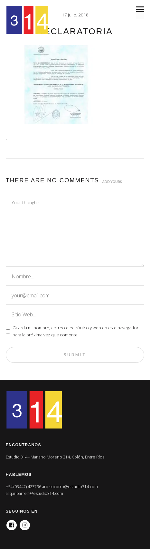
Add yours (112, 182)
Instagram (25, 523)
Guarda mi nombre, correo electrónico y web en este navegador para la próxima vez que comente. (75, 331)
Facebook (11, 523)
